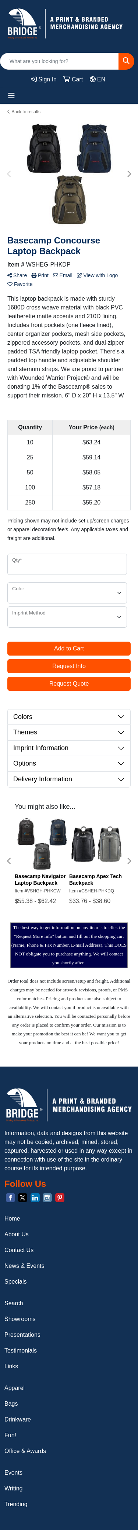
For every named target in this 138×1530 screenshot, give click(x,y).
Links (11, 1366)
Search (13, 1303)
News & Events (24, 1266)
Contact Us (18, 1250)
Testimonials (20, 1350)
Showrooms (19, 1319)
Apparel (14, 1388)
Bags (11, 1404)
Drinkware (17, 1419)
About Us (16, 1234)
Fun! (10, 1435)
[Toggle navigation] (11, 96)
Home (12, 1218)
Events (13, 1473)
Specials (15, 1281)
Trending (16, 1504)
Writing (13, 1488)
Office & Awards (25, 1451)
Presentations (22, 1335)
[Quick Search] (59, 61)
